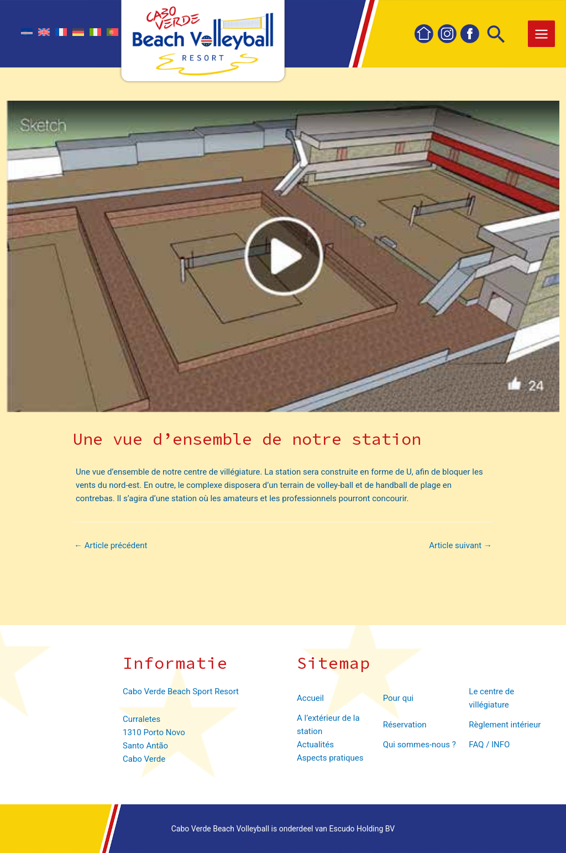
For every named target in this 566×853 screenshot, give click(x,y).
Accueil (310, 698)
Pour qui (398, 698)
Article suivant (460, 546)
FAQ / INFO (489, 745)
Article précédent (110, 546)
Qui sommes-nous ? (419, 745)
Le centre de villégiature (491, 698)
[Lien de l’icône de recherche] (495, 35)
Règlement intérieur (505, 725)
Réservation (405, 725)
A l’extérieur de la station (328, 724)
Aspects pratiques (330, 758)
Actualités (315, 745)
